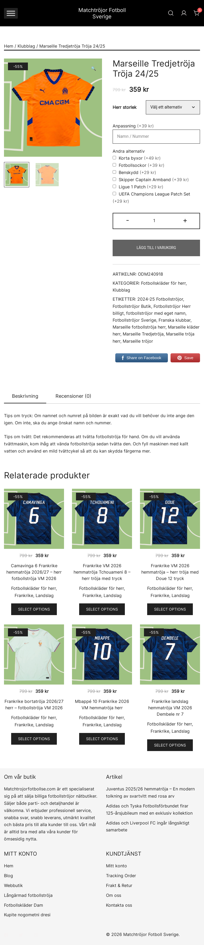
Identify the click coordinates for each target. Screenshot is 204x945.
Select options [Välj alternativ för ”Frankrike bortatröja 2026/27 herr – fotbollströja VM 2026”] (34, 738)
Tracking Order (121, 875)
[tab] (25, 396)
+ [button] (185, 220)
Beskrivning (25, 396)
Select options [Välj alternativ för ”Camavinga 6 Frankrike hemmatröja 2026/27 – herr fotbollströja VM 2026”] (34, 609)
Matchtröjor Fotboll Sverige (102, 13)
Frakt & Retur (119, 885)
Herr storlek (125, 107)
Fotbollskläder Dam (23, 905)
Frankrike (24, 595)
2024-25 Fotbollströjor (160, 299)
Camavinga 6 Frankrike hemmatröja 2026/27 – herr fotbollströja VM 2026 (34, 572)
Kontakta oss (119, 905)
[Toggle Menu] (11, 13)
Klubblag (26, 46)
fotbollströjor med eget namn (155, 313)
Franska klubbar (174, 320)
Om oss (113, 895)
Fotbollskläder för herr (163, 283)
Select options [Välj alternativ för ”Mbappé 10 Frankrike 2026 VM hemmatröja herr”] (102, 738)
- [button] (127, 220)
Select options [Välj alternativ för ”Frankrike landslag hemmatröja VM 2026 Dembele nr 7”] (170, 745)
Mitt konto (116, 865)
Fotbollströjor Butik (132, 306)
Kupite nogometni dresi (27, 914)
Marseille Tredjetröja (143, 334)
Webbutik (13, 885)
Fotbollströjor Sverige (134, 320)
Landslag (45, 595)
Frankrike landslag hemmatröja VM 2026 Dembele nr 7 (170, 708)
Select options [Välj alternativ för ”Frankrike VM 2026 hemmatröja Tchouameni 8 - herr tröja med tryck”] (102, 609)
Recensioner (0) (73, 396)
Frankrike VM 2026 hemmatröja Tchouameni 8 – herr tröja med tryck (102, 572)
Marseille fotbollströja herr (139, 327)
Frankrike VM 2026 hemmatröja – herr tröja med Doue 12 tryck (170, 572)
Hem (8, 46)
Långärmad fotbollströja (28, 895)
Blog (8, 875)
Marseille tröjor (138, 341)
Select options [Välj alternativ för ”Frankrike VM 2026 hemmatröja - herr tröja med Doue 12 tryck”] (170, 609)
